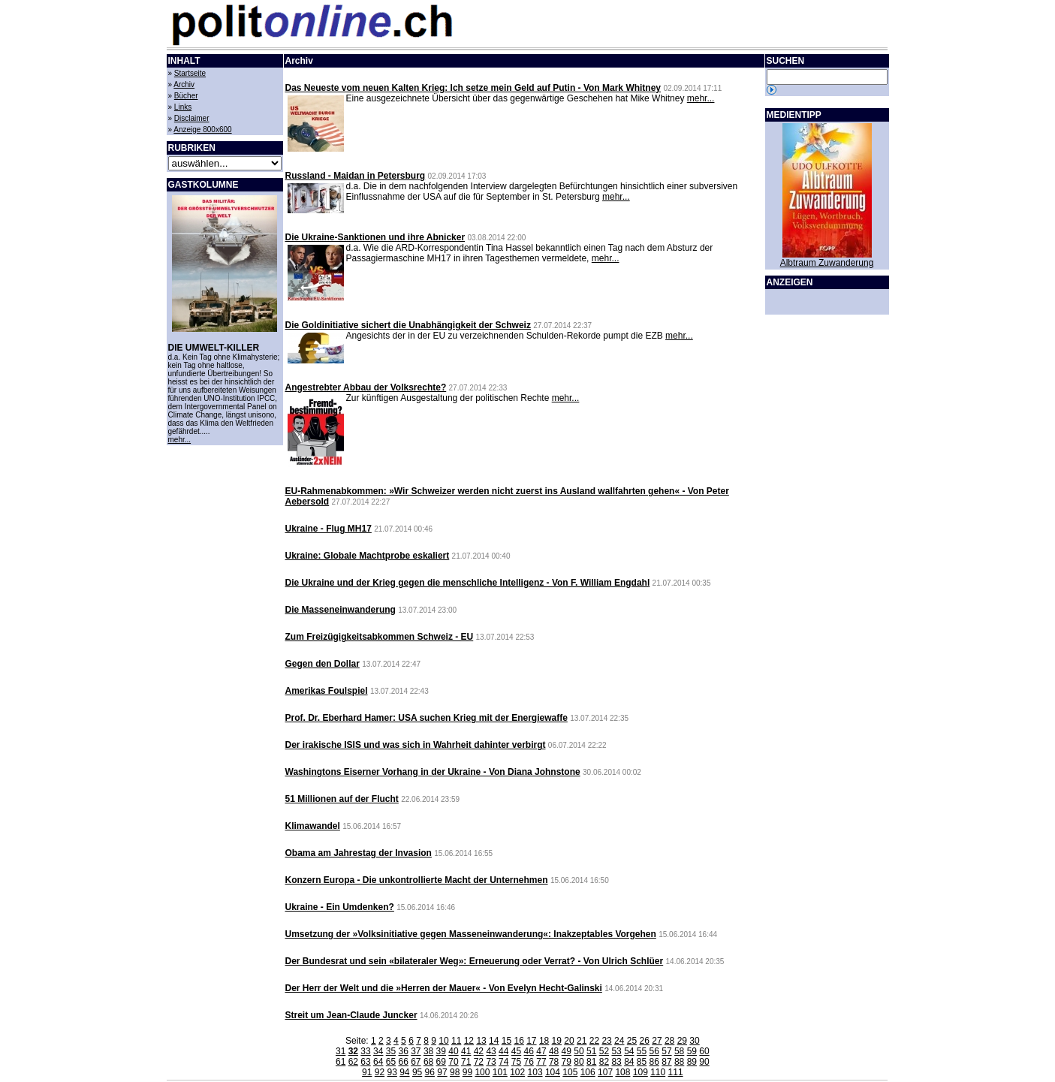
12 (469, 1040)
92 (379, 1072)
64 (378, 1061)
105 (569, 1072)
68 (428, 1061)
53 (616, 1051)
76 (529, 1061)
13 (481, 1040)
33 (365, 1051)
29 (682, 1040)
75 (516, 1061)
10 (443, 1040)
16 (518, 1040)
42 (479, 1051)
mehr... (179, 440)
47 (541, 1051)
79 (566, 1061)
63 (365, 1061)
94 (404, 1072)
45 (516, 1051)
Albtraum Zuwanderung (827, 263)
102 (517, 1072)
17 (531, 1040)
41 (466, 1051)
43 (491, 1051)
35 (391, 1051)
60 (704, 1051)
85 (642, 1061)
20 (569, 1040)
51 (591, 1051)
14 (494, 1040)
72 (479, 1061)
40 (453, 1051)
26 (645, 1040)
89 (692, 1061)
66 (403, 1061)
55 (642, 1051)
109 (640, 1072)
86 (654, 1061)
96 (430, 1072)
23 (606, 1040)
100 (482, 1072)
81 (591, 1061)
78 (554, 1061)
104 (552, 1072)
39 (441, 1051)
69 (441, 1061)
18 (544, 1040)
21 (581, 1040)
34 (378, 1051)
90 (704, 1061)
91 (367, 1072)
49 (566, 1051)
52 (604, 1051)
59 (692, 1051)
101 (500, 1072)
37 (415, 1051)
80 (578, 1061)
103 (535, 1072)
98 (455, 1072)
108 (622, 1072)
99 (467, 1072)
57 (666, 1051)
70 (453, 1061)
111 (675, 1072)
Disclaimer (191, 118)
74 (503, 1061)
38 (428, 1051)
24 (619, 1040)
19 (557, 1040)
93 (391, 1072)
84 (629, 1061)
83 (616, 1061)
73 (491, 1061)
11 (456, 1040)
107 (605, 1072)
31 (340, 1051)
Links (182, 107)
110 (657, 1072)
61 (340, 1061)
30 (694, 1040)
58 (679, 1051)
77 (541, 1061)
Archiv (183, 84)
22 (594, 1040)
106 (587, 1072)
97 (442, 1072)
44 (503, 1051)
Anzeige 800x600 (202, 129)
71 (466, 1061)
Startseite (190, 73)
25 (632, 1040)
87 (666, 1061)
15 (506, 1040)
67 (415, 1061)
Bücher (186, 96)
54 (629, 1051)
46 (529, 1051)
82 (604, 1061)
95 (417, 1072)
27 (657, 1040)
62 (353, 1061)
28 (669, 1040)
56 (654, 1051)
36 (403, 1051)
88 (679, 1061)
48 (554, 1051)
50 (578, 1051)
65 (391, 1061)
